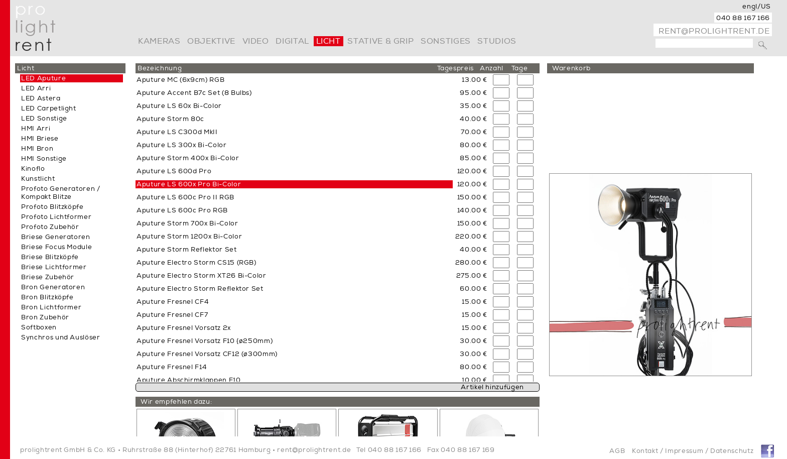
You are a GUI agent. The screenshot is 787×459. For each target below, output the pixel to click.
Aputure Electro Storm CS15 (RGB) (196, 263)
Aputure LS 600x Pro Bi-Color (189, 184)
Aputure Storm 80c (170, 119)
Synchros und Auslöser (60, 337)
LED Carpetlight (48, 108)
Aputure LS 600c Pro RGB (182, 210)
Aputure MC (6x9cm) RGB (180, 80)
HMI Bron (37, 149)
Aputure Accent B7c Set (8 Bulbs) (194, 93)
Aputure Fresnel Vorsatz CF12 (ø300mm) (207, 354)
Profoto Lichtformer (56, 217)
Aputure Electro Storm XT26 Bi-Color (202, 276)
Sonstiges (446, 41)
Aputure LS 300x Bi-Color (182, 145)
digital (292, 41)
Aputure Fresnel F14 (172, 367)
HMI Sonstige (44, 159)
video (255, 41)
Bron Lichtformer (51, 307)
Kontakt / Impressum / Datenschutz (692, 451)
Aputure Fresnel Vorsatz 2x (184, 328)
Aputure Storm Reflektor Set (187, 250)
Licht (328, 41)
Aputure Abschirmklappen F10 (189, 380)
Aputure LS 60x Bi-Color (179, 106)
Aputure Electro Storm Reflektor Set (200, 289)
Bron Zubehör (45, 317)
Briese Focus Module (56, 247)
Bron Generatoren (53, 287)
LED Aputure (43, 78)
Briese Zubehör (47, 277)
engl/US (756, 7)
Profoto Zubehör (50, 227)
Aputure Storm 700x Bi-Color (187, 223)
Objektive (211, 41)
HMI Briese (40, 139)
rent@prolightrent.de (714, 31)
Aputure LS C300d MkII (177, 132)
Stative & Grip (380, 41)
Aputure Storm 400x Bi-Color (188, 158)
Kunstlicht (38, 179)
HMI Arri (35, 129)
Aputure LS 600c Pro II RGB (185, 197)
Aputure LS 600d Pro (174, 171)
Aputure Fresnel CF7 (172, 315)
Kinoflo (33, 169)
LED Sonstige (44, 118)
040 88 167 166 (743, 18)
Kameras (159, 41)
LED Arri (36, 88)
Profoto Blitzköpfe (52, 207)
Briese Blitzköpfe (50, 257)
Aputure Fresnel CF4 (173, 302)
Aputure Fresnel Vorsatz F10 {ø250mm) (205, 341)
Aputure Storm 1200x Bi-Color (189, 237)
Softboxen (39, 327)
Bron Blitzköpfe (47, 297)
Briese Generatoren (55, 237)
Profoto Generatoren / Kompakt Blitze (60, 193)
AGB (617, 451)
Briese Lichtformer (54, 267)
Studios (496, 41)
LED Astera (41, 98)
